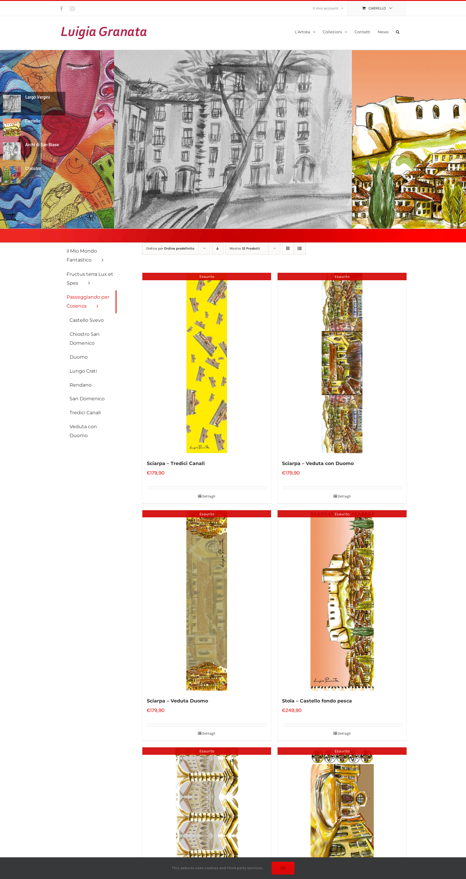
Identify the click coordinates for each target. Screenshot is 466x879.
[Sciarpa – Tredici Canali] (206, 363)
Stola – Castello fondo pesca (317, 701)
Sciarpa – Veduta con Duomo (318, 463)
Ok (283, 868)
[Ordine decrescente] (217, 248)
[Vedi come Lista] (300, 248)
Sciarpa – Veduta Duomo (177, 701)
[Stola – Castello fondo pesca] (342, 600)
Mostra (244, 248)
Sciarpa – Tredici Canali (176, 463)
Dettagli (208, 496)
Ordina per (170, 248)
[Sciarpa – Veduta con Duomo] (342, 363)
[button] (397, 31)
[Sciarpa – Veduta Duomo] (206, 600)
